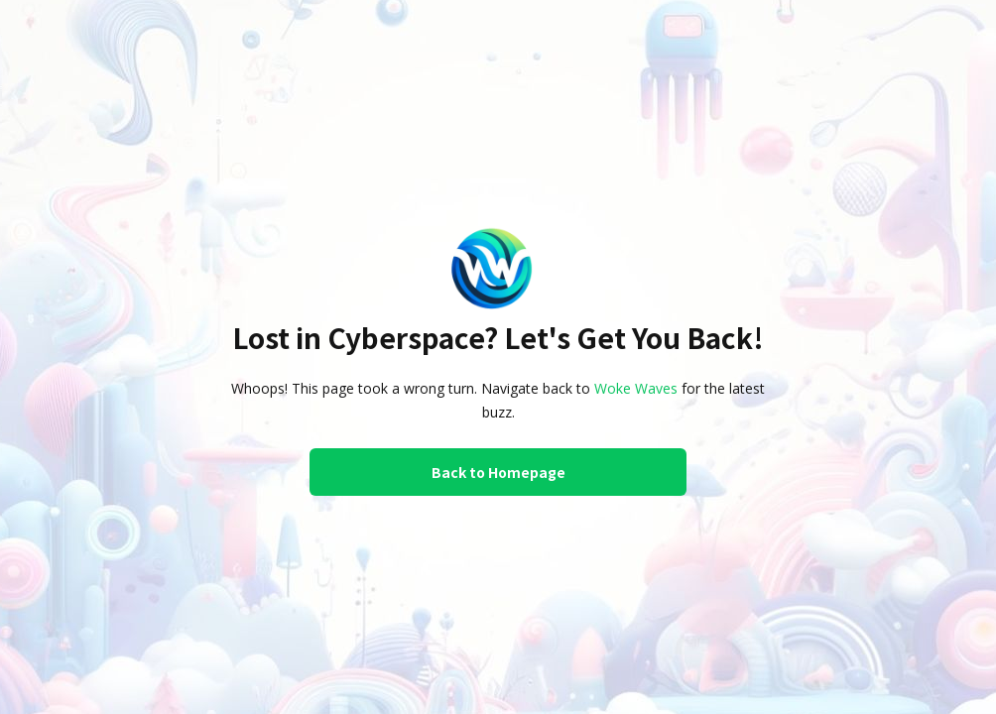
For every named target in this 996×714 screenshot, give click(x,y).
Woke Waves (636, 388)
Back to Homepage (498, 472)
